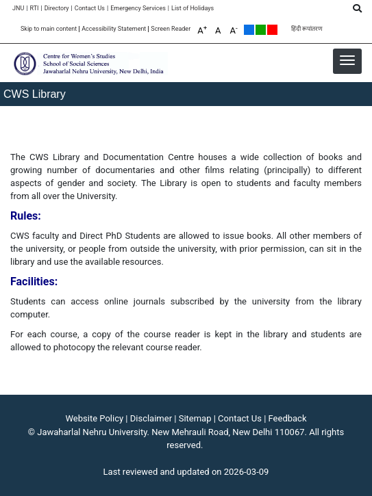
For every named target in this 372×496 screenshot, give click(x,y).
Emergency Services (138, 8)
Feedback (288, 418)
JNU (18, 8)
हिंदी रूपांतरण (307, 29)
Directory (57, 8)
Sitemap (195, 418)
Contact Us (90, 8)
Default (249, 30)
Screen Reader (170, 29)
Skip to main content (49, 29)
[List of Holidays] (192, 8)
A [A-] (234, 30)
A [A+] (202, 30)
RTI (33, 8)
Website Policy (95, 418)
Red (272, 30)
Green (261, 30)
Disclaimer (151, 418)
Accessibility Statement (114, 29)
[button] (347, 60)
